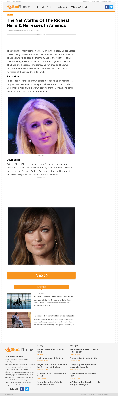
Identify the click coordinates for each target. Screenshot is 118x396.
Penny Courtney (12, 30)
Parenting (64, 7)
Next (41, 275)
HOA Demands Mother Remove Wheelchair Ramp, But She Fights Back (54, 316)
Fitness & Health (80, 7)
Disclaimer (86, 1)
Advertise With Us (106, 1)
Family (42, 7)
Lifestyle (52, 7)
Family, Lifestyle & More (14, 1)
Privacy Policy (95, 1)
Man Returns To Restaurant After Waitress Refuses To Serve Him (54, 296)
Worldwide (10, 14)
